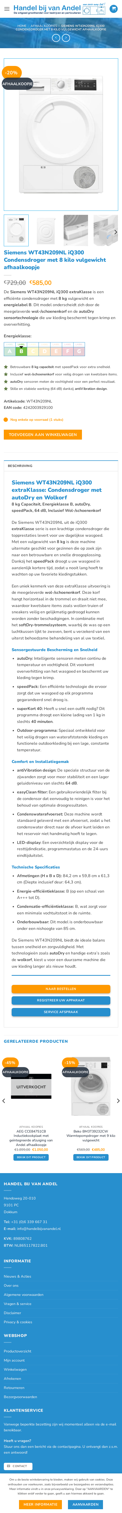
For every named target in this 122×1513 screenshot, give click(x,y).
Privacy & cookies (18, 1322)
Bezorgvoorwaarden (20, 1396)
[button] (7, 9)
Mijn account (14, 1360)
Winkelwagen (15, 1369)
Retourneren (14, 1387)
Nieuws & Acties (17, 1276)
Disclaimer (12, 1312)
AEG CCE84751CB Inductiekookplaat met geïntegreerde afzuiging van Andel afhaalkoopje (31, 1138)
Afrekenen (12, 1378)
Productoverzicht (17, 1351)
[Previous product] (66, 38)
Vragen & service (17, 1303)
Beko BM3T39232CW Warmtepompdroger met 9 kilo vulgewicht (90, 1136)
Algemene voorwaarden (23, 1294)
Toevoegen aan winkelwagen (43, 434)
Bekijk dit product (31, 1157)
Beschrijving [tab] (20, 466)
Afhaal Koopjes (44, 26)
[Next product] (56, 38)
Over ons (11, 1285)
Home (22, 26)
